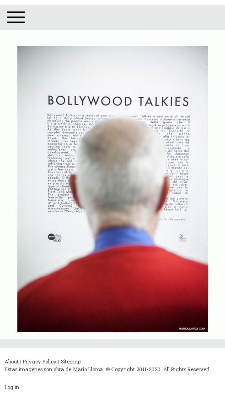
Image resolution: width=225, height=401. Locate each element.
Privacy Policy (40, 361)
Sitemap (70, 361)
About (12, 361)
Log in (12, 387)
